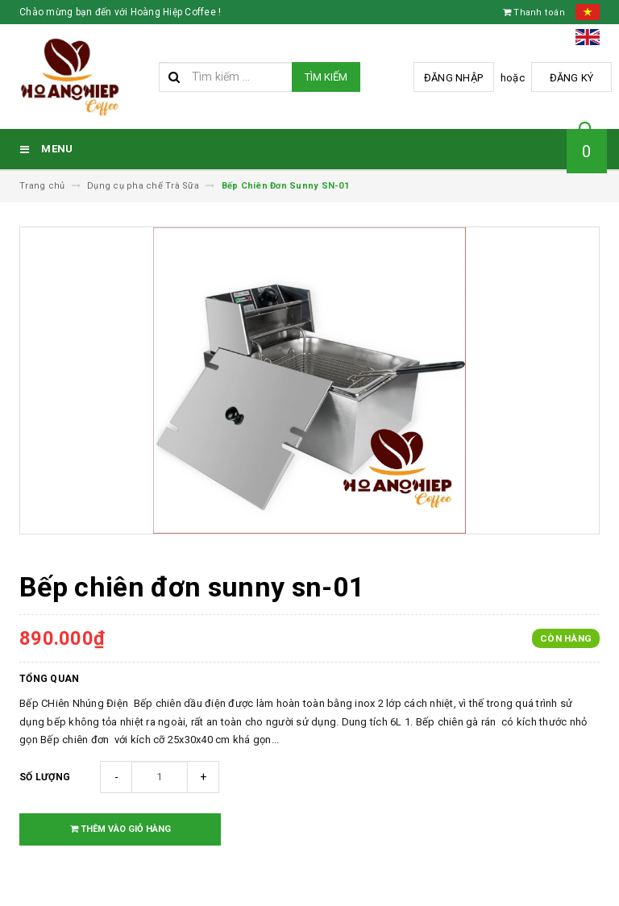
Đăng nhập (453, 78)
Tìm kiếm (326, 77)
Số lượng (44, 777)
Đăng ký (572, 78)
